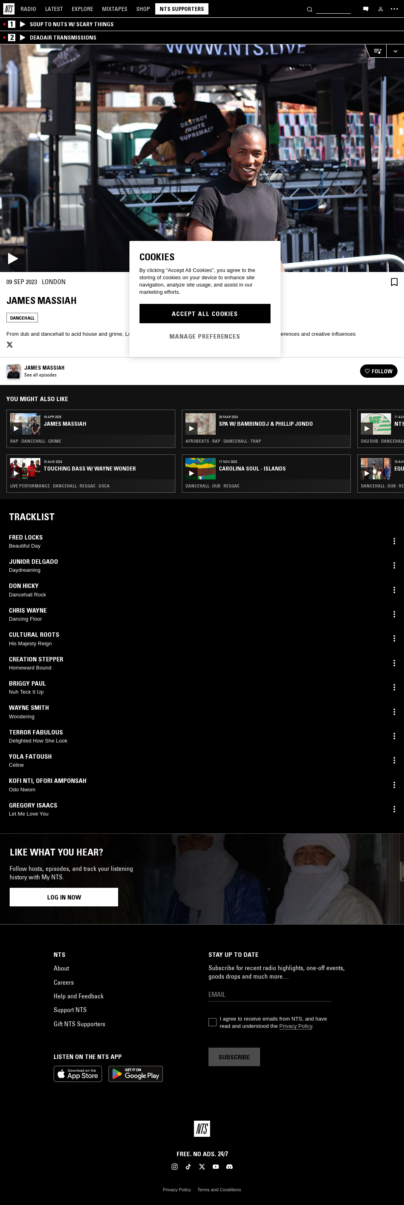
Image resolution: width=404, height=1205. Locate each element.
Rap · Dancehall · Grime (35, 441)
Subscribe (234, 1057)
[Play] (202, 158)
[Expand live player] (395, 51)
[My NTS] (380, 9)
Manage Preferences (204, 336)
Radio (28, 9)
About (61, 968)
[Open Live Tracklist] (375, 51)
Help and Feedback (79, 996)
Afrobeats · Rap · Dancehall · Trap (223, 441)
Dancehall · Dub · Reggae (212, 486)
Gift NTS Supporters (79, 1024)
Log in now (64, 897)
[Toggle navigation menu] (394, 9)
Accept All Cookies (205, 314)
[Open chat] (365, 8)
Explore (82, 9)
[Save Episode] (394, 282)
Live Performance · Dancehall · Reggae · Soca (60, 486)
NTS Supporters (182, 9)
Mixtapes (114, 9)
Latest (54, 9)
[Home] (9, 9)
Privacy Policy (295, 1026)
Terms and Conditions (219, 1189)
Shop (143, 9)
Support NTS (70, 1010)
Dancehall (22, 318)
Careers (64, 982)
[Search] (309, 9)
